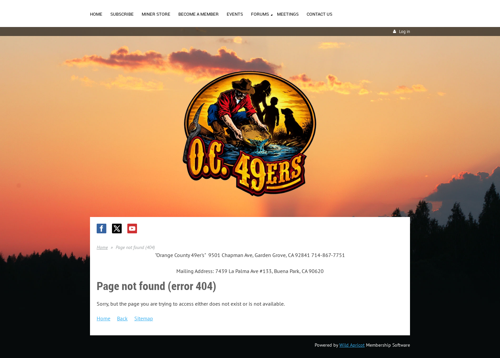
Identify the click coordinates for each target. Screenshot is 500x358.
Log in (404, 31)
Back (122, 318)
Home (102, 247)
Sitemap (143, 318)
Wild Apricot (352, 345)
